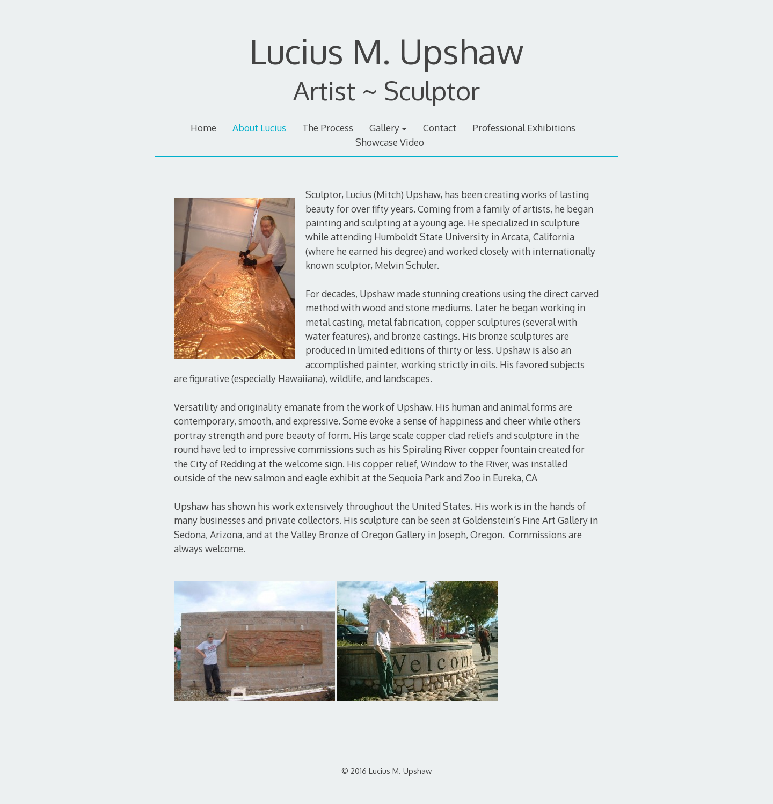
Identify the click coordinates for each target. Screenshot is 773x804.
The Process (327, 128)
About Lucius (259, 128)
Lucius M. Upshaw (386, 50)
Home (203, 128)
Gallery (384, 128)
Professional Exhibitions (523, 128)
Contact (439, 128)
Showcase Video (389, 142)
